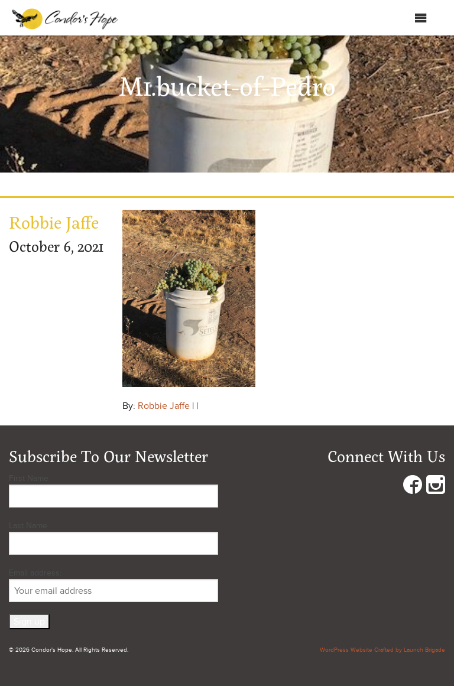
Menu (408, 18)
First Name (28, 478)
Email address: (113, 585)
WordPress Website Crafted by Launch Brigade (382, 650)
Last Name (28, 526)
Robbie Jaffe (164, 406)
